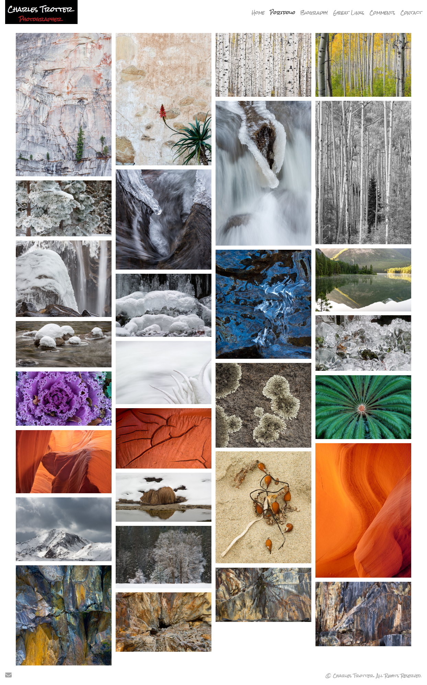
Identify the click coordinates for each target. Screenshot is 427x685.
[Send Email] (8, 676)
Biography (314, 12)
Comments (382, 12)
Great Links (348, 12)
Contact (411, 12)
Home (258, 12)
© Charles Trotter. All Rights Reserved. (373, 676)
